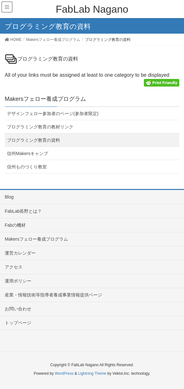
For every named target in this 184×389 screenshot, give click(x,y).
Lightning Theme (92, 373)
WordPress (64, 373)
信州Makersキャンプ (27, 153)
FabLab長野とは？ (23, 211)
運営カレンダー (20, 253)
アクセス (13, 266)
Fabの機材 (15, 225)
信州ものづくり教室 (27, 166)
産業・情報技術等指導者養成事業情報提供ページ (53, 294)
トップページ (18, 322)
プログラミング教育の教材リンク (40, 126)
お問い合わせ (18, 308)
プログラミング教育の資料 (33, 140)
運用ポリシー (18, 280)
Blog (9, 196)
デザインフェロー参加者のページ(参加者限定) (52, 113)
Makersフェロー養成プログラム (36, 239)
